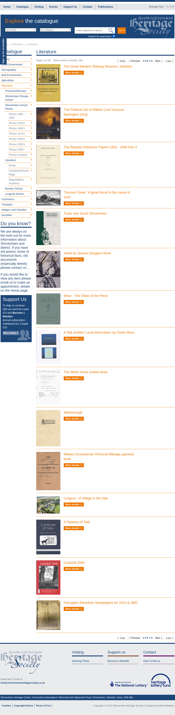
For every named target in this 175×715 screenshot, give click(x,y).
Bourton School (14, 188)
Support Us (70, 6)
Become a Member (118, 660)
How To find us (151, 660)
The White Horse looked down (86, 372)
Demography (8, 69)
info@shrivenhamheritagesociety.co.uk (23, 682)
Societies (6, 215)
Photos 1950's (17, 123)
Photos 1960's (17, 128)
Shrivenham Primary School (16, 98)
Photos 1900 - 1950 (17, 116)
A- (168, 6)
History (5, 59)
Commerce (7, 199)
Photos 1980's (17, 138)
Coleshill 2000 (74, 563)
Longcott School (14, 193)
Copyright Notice (23, 705)
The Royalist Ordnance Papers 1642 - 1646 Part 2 (100, 147)
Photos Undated (18, 154)
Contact (87, 6)
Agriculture (7, 80)
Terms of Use (43, 705)
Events (53, 6)
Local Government (11, 64)
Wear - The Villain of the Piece (86, 296)
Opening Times (80, 660)
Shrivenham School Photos (16, 107)
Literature (32, 44)
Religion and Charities (14, 209)
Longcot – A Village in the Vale (86, 498)
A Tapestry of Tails (77, 522)
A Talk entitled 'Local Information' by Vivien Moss (99, 332)
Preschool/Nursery (15, 90)
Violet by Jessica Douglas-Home (87, 253)
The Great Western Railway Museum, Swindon (98, 66)
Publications (105, 6)
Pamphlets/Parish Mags (19, 172)
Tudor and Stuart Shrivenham (85, 213)
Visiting (39, 6)
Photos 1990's (17, 144)
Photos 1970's (17, 133)
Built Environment (11, 75)
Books (12, 165)
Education (18, 44)
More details (9, 333)
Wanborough (73, 412)
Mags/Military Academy (16, 181)
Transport (6, 204)
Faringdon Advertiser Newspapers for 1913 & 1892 (101, 603)
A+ (173, 6)
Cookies (6, 705)
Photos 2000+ (17, 149)
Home (7, 6)
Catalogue (22, 6)
